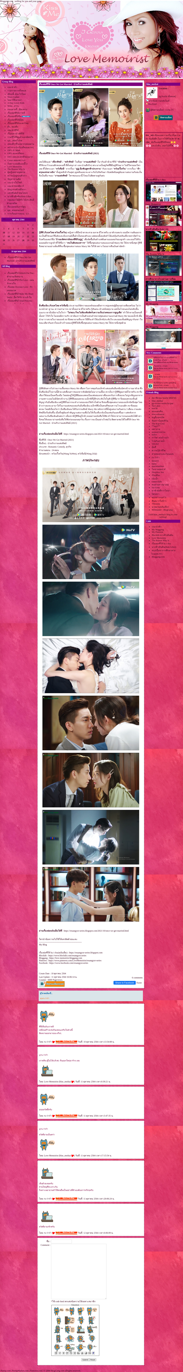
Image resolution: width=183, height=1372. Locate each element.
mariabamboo (158, 466)
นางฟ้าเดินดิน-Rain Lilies (19, 196)
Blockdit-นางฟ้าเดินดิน (162, 535)
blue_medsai (67, 1081)
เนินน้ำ (155, 479)
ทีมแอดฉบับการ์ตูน (16, 207)
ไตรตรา (155, 494)
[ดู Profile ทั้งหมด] (167, 96)
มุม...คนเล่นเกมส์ (15, 210)
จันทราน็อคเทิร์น (160, 421)
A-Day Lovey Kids (15, 103)
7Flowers (156, 504)
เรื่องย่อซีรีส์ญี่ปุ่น (15, 120)
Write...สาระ (13, 106)
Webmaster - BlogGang (162, 510)
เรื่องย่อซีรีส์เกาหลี (16, 113)
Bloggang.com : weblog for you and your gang (20, 1)
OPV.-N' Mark (13, 150)
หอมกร (155, 461)
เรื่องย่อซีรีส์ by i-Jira (161, 543)
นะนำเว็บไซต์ (14, 182)
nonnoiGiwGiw (159, 432)
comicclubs (157, 481)
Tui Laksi (156, 406)
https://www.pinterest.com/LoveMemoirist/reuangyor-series (74, 960)
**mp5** (156, 426)
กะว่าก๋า (49, 1042)
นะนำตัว (12, 87)
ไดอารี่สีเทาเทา (14, 100)
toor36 (155, 408)
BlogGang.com (57, 1371)
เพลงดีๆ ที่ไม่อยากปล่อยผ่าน (20, 144)
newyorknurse (158, 414)
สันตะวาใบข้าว (159, 501)
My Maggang (158, 529)
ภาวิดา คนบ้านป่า (160, 437)
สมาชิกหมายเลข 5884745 (164, 398)
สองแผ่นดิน (157, 411)
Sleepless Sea (158, 472)
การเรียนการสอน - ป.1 (18, 213)
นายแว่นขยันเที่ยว (160, 507)
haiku (154, 434)
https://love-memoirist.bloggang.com (65, 958)
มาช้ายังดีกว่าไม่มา (161, 490)
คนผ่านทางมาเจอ (160, 484)
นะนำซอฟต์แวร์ (15, 186)
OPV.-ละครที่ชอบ (15, 153)
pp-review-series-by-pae (162, 403)
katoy (154, 464)
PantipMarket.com (20, 1371)
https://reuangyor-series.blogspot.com (85, 952)
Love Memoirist (14, 166)
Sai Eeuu (156, 487)
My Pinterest (157, 532)
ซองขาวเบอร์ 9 (159, 497)
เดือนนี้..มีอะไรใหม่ (16, 94)
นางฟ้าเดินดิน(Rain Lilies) (164, 547)
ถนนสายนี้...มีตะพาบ (17, 109)
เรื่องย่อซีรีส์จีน (14, 116)
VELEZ (155, 444)
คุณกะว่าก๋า (44, 998)
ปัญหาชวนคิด (14, 179)
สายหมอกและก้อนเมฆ (163, 454)
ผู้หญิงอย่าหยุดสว (16, 172)
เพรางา (156, 429)
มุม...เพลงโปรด (14, 140)
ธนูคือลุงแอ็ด (158, 417)
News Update (13, 97)
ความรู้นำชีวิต (158, 450)
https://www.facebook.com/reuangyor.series (68, 963)
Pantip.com (6, 1371)
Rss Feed (152, 104)
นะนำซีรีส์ (13, 130)
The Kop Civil (158, 423)
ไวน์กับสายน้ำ (158, 441)
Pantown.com (36, 1371)
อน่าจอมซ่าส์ (158, 469)
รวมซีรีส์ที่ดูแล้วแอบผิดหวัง (20, 137)
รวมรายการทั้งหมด (16, 90)
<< (4, 219)
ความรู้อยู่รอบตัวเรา (17, 175)
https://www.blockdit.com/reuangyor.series (67, 955)
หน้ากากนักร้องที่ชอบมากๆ (20, 147)
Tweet (139, 983)
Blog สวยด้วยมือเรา (16, 189)
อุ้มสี (154, 447)
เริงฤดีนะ (156, 475)
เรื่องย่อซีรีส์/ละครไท (17, 123)
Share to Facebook (124, 983)
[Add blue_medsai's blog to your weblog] (162, 515)
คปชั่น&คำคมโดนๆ (17, 193)
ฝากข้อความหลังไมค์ (159, 101)
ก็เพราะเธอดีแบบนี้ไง (17, 164)
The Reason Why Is (16, 169)
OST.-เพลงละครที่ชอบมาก (20, 157)
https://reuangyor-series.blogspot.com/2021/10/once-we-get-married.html (96, 434)
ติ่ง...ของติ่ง (12, 127)
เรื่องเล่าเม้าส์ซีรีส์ (15, 133)
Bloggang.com (158, 557)
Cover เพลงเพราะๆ (16, 160)
